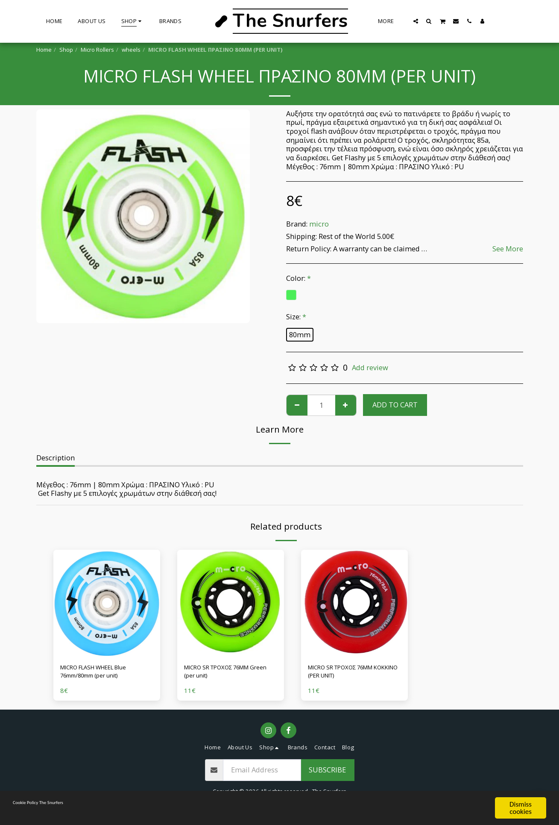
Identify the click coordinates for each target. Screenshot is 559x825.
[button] (416, 21)
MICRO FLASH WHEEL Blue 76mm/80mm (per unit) (104, 673)
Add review (370, 368)
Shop (66, 49)
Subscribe (327, 774)
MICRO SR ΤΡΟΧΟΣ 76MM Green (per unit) (226, 673)
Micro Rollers (97, 49)
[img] (106, 603)
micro (319, 224)
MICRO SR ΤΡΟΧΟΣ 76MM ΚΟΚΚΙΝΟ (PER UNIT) (350, 673)
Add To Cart (395, 405)
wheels (131, 49)
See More (507, 249)
